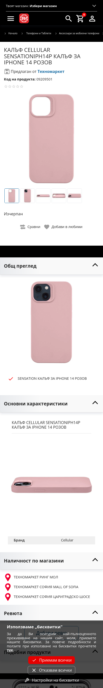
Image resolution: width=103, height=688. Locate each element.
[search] (69, 18)
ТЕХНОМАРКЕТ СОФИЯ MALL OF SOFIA (41, 587)
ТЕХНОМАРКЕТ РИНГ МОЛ (31, 577)
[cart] (80, 18)
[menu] (11, 18)
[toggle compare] (30, 227)
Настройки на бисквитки (51, 680)
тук (10, 650)
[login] (92, 18)
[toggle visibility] (51, 266)
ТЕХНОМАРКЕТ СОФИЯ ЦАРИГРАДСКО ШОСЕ (47, 597)
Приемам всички (51, 660)
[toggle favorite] (63, 227)
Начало (10, 33)
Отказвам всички (51, 670)
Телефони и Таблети (36, 33)
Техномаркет (51, 71)
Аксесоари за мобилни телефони (77, 33)
